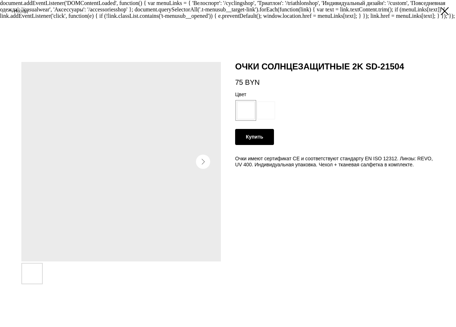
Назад (21, 11)
